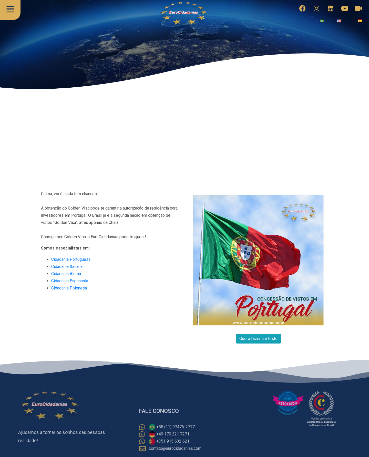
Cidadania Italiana (67, 266)
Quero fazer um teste (258, 338)
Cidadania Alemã (66, 273)
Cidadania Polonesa (69, 288)
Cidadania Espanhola (69, 280)
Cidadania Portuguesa (70, 259)
